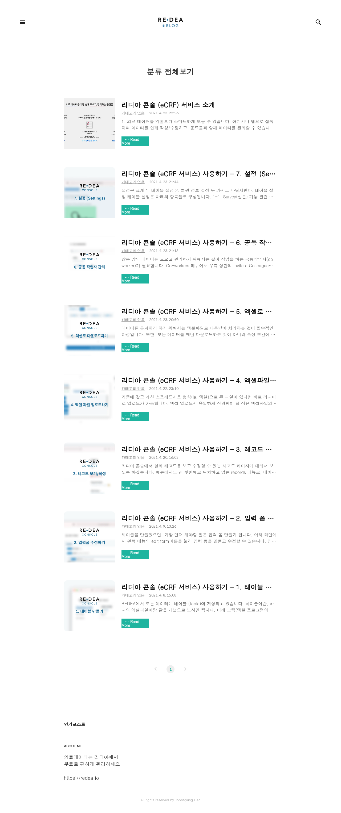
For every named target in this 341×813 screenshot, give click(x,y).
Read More (130, 141)
